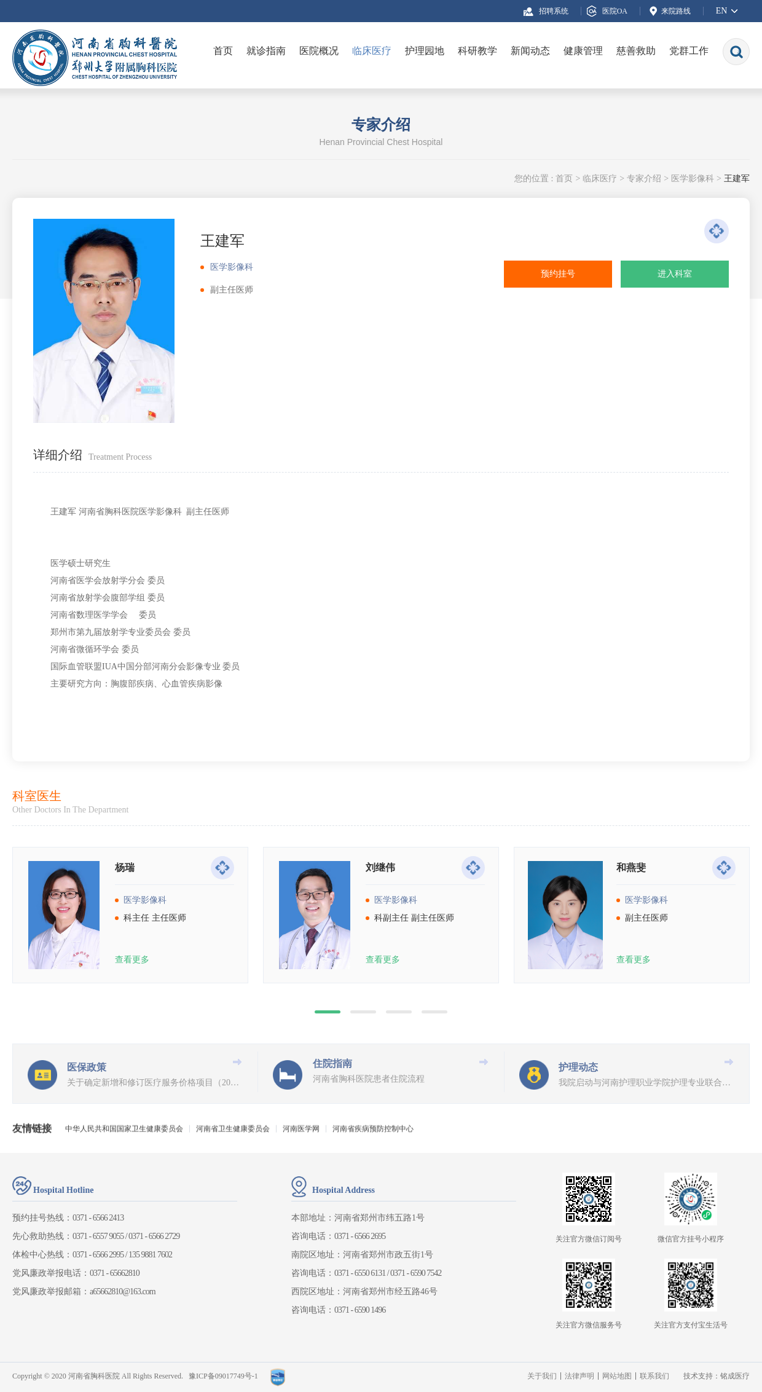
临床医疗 (371, 50)
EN (722, 10)
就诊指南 (266, 50)
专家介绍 (644, 178)
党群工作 (689, 50)
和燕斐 (631, 939)
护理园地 (424, 50)
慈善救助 (636, 50)
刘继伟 (380, 939)
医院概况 (319, 50)
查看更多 (132, 1031)
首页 (223, 50)
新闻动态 (530, 50)
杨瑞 (125, 939)
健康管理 (583, 50)
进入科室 (675, 273)
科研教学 (477, 50)
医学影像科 (692, 178)
